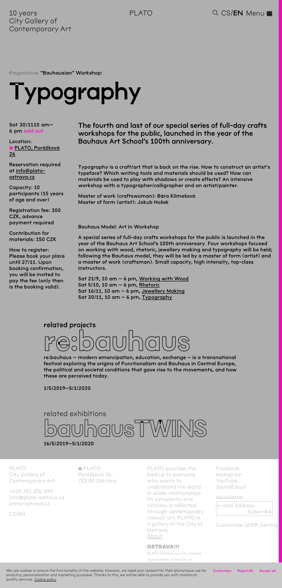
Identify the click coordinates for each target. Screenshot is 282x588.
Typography (157, 297)
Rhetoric (149, 285)
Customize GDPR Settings (248, 525)
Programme (23, 73)
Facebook (228, 468)
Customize (222, 571)
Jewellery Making (163, 291)
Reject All (245, 571)
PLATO (140, 13)
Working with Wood (164, 278)
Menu (259, 13)
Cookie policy (45, 579)
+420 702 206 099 (31, 491)
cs (226, 13)
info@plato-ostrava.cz (36, 497)
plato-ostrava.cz (29, 503)
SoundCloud (231, 487)
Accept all (267, 571)
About (155, 536)
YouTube (226, 481)
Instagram (229, 474)
